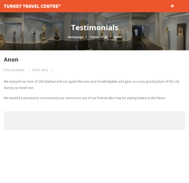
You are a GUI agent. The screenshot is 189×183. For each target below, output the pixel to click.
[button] (172, 6)
